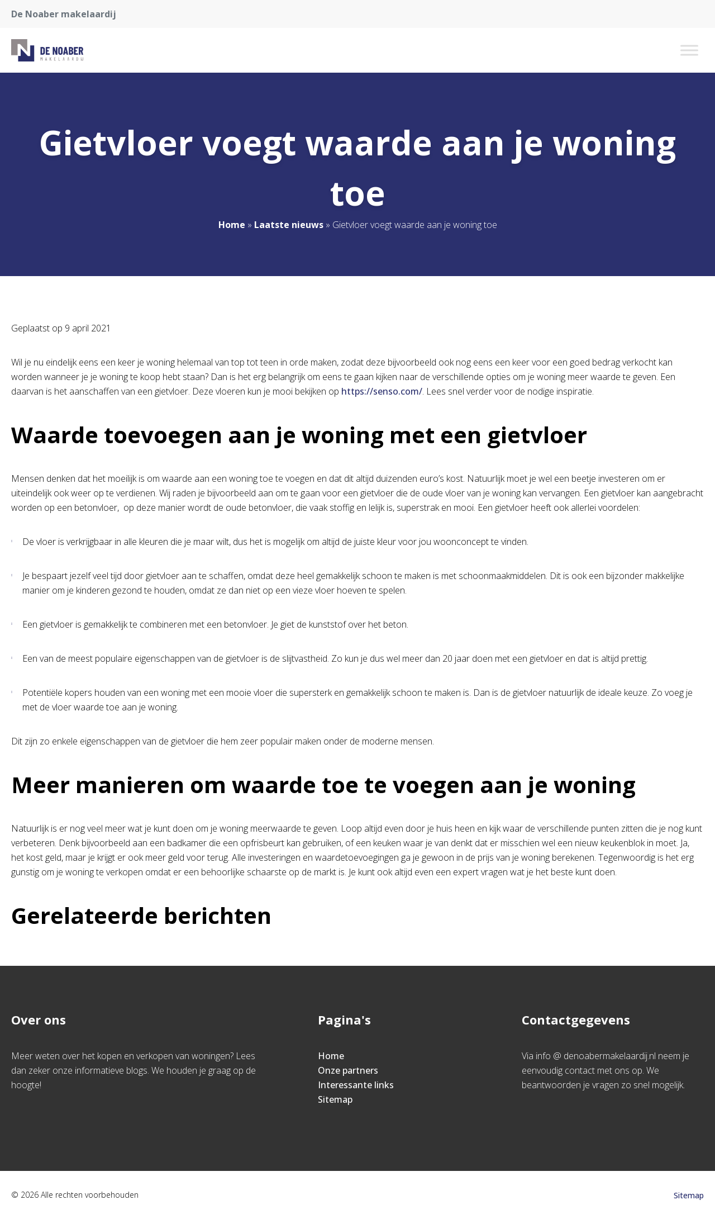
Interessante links (356, 1085)
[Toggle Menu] (689, 50)
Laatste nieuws (288, 225)
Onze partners (348, 1070)
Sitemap (335, 1099)
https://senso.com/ (381, 391)
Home (231, 225)
